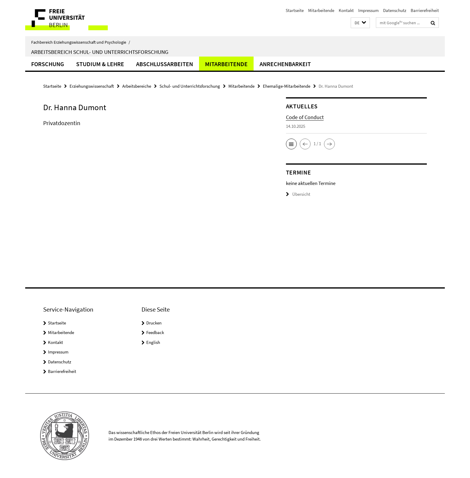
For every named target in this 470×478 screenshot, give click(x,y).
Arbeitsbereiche (136, 86)
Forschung (47, 64)
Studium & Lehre (100, 64)
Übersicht (298, 194)
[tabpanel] (153, 129)
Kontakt (346, 10)
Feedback (155, 332)
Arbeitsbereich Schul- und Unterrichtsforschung (99, 51)
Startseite (295, 10)
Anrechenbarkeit (285, 64)
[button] (360, 22)
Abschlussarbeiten (164, 64)
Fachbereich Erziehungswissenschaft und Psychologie (80, 42)
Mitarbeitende (321, 10)
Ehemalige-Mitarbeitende (286, 86)
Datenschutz (394, 10)
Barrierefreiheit (425, 10)
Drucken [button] (154, 323)
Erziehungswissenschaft (92, 86)
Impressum (368, 10)
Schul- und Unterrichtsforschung (189, 86)
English (153, 342)
